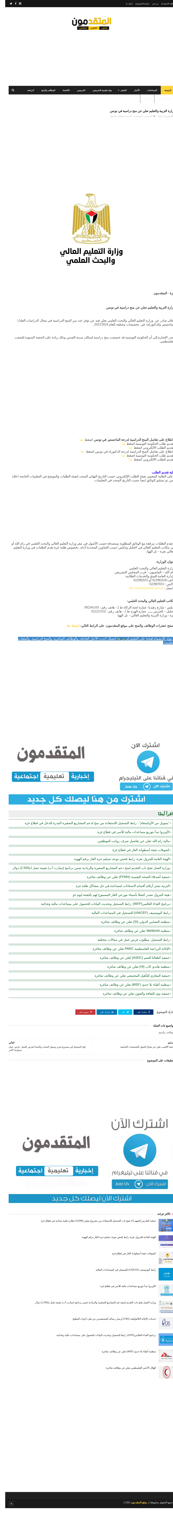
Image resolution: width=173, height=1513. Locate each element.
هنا (76, 444)
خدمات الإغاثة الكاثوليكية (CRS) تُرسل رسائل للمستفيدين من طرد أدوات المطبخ (109, 1323)
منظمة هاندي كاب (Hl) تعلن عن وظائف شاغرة (133, 971)
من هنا (116, 643)
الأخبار (131, 93)
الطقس (142, 102)
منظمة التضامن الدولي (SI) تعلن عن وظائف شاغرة (130, 926)
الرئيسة (162, 93)
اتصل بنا (124, 4)
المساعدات (147, 93)
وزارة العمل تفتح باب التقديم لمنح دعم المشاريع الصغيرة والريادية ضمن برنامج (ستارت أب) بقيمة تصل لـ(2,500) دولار (85, 873)
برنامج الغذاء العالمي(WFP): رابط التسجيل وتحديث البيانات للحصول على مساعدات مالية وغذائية (100, 908)
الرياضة (25, 93)
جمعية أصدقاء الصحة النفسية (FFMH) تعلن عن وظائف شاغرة (123, 882)
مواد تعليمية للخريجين (97, 93)
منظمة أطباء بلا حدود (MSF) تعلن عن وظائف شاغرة (129, 989)
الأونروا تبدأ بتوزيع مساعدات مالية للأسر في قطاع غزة (128, 837)
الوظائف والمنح (43, 93)
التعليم (118, 93)
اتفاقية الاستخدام (163, 4)
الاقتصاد (60, 93)
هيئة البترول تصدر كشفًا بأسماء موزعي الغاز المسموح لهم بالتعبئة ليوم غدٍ (115, 899)
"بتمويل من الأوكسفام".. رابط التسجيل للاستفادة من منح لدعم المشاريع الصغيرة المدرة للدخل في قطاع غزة (92, 828)
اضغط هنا (68, 630)
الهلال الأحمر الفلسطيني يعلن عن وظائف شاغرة (126, 1372)
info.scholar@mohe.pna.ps (141, 593)
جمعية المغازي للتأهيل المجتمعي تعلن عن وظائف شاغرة (126, 980)
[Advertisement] (86, 57)
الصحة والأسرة (159, 102)
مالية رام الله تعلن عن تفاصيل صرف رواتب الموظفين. (128, 846)
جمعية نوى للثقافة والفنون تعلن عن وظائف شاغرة (131, 998)
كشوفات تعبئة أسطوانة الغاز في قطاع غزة (135, 855)
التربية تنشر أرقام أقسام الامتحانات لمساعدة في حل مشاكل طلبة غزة (117, 891)
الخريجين (76, 93)
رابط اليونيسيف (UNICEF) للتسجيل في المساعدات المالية (125, 917)
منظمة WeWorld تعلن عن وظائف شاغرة (136, 935)
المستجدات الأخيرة (129, 121)
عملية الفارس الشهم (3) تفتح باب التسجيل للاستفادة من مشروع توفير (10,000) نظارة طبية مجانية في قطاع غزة (93, 1225)
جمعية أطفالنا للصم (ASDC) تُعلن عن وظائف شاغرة (129, 962)
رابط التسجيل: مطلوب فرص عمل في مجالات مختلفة (128, 944)
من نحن (150, 4)
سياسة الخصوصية (137, 4)
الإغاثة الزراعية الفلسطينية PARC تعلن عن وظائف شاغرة (125, 953)
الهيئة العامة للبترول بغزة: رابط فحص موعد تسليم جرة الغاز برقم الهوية (116, 864)
